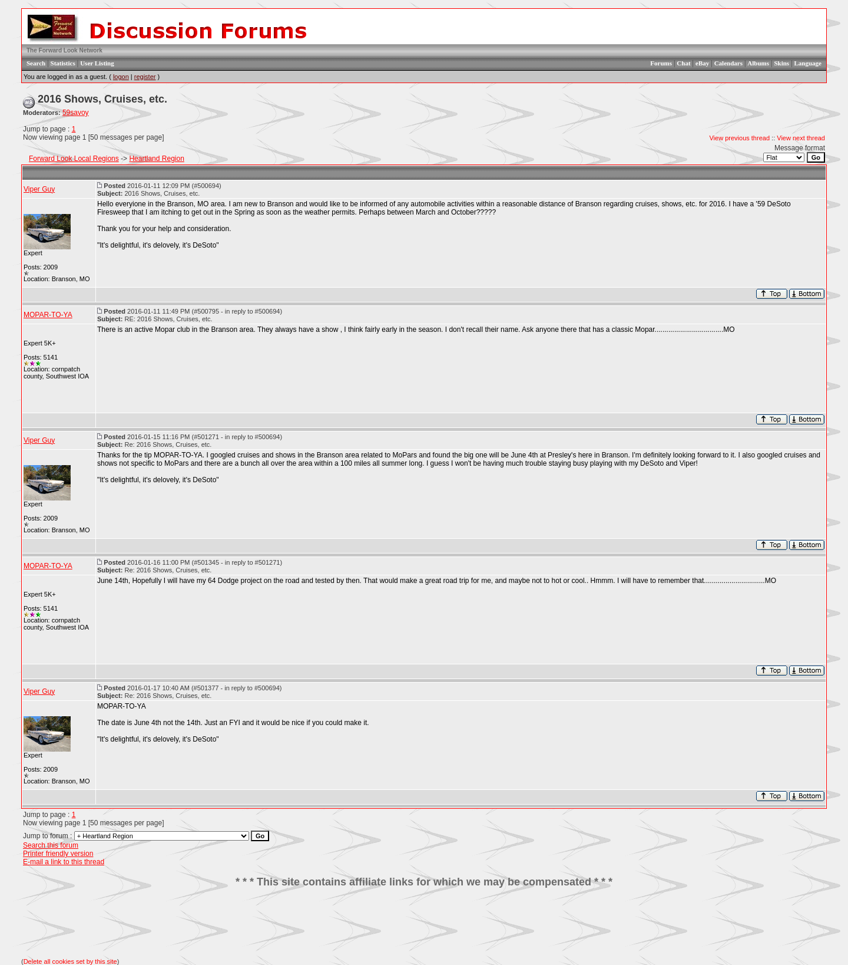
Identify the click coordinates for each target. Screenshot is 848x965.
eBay (702, 63)
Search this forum (50, 845)
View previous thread (739, 137)
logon (121, 76)
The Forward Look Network (64, 50)
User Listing (97, 63)
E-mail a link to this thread (63, 862)
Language (808, 63)
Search (35, 63)
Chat (683, 63)
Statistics (63, 63)
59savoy (75, 112)
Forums (661, 63)
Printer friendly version (58, 853)
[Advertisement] (424, 923)
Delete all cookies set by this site (70, 961)
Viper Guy (39, 189)
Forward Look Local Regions (74, 158)
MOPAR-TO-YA (48, 315)
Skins (781, 63)
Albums (758, 63)
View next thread (801, 137)
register (145, 76)
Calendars (728, 63)
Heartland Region (156, 158)
